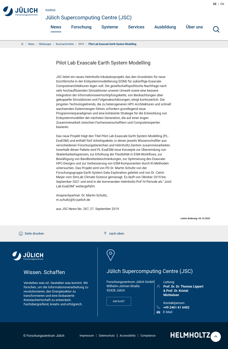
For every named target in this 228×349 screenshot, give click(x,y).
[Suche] (216, 29)
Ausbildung (165, 27)
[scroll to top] (216, 337)
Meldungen (45, 44)
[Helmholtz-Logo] (190, 336)
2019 (81, 44)
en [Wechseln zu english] (223, 4)
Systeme (110, 27)
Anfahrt (119, 301)
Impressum (87, 335)
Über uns (194, 27)
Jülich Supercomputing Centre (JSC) (88, 17)
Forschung (81, 27)
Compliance (148, 335)
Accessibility (128, 335)
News (56, 27)
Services (136, 27)
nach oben (113, 233)
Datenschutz (107, 335)
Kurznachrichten (65, 44)
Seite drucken (31, 233)
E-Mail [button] (167, 312)
